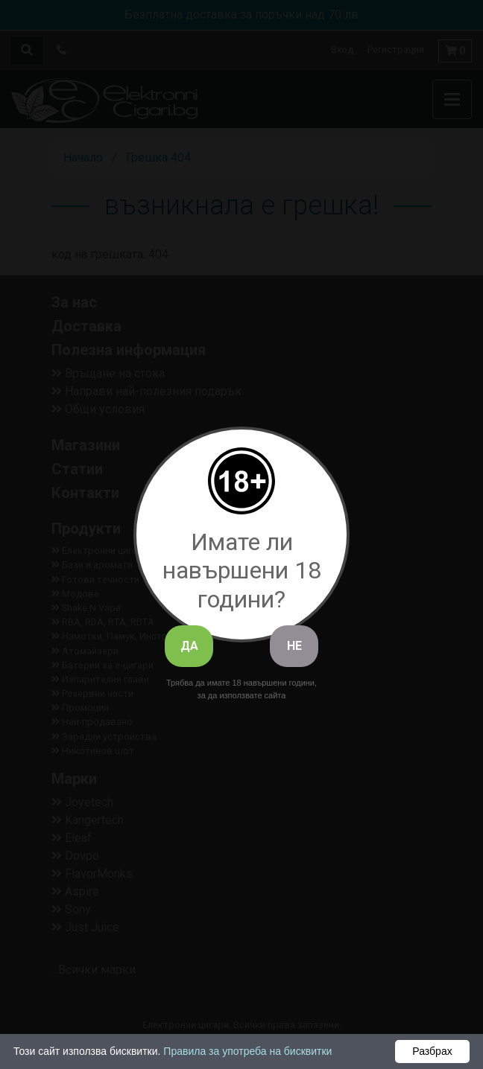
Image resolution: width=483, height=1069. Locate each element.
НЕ (294, 646)
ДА (189, 646)
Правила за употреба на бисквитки (247, 1051)
